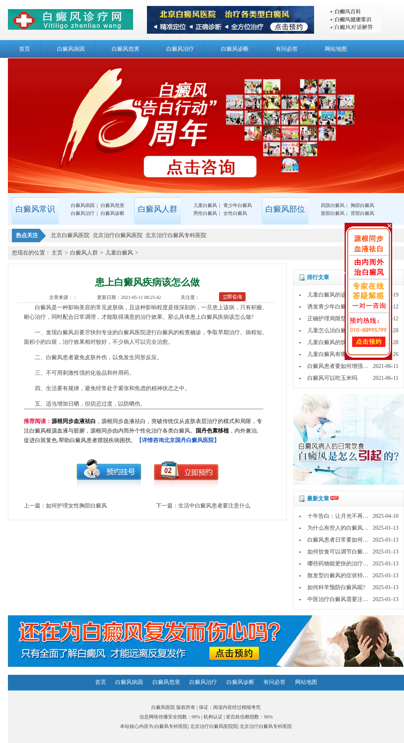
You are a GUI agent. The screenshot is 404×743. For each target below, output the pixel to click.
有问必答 (287, 49)
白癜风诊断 (235, 49)
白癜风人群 (84, 253)
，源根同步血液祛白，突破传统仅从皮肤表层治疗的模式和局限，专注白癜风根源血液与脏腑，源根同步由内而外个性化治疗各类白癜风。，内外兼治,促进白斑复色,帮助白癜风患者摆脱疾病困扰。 (143, 430)
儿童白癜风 (205, 205)
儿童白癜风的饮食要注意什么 (343, 342)
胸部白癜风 (362, 205)
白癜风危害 (125, 49)
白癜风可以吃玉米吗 (332, 378)
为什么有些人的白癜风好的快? (344, 528)
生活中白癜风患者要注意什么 (214, 506)
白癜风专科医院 (171, 726)
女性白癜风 (235, 213)
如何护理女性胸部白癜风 (76, 506)
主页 (57, 253)
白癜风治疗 (180, 49)
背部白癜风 (362, 213)
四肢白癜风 (333, 205)
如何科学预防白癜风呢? (336, 587)
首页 (24, 49)
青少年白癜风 (237, 205)
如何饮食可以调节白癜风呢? (341, 552)
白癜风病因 (71, 49)
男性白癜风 (205, 213)
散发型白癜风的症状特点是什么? (347, 575)
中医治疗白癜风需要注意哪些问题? (350, 599)
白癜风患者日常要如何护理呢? (344, 540)
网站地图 (336, 49)
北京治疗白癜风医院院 (214, 726)
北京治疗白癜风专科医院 (266, 726)
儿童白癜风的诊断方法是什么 (343, 295)
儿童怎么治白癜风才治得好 (340, 330)
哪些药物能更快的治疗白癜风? (344, 564)
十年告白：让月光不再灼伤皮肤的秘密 (354, 516)
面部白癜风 (333, 213)
